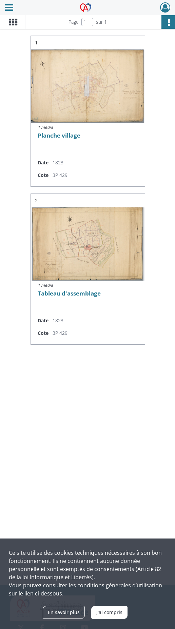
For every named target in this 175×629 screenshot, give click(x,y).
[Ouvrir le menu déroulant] (9, 8)
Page (74, 22)
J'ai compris (109, 612)
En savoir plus (64, 612)
